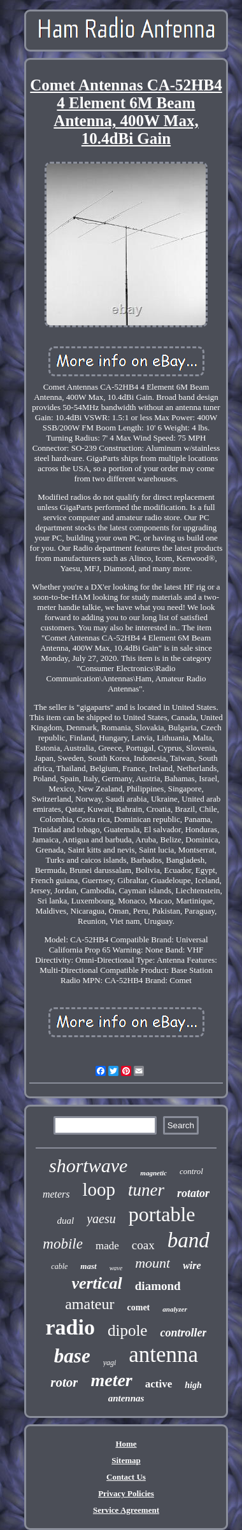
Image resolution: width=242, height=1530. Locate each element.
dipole (128, 1330)
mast (88, 1266)
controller (183, 1332)
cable (59, 1266)
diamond (158, 1286)
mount (152, 1263)
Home (125, 1444)
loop (99, 1189)
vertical (96, 1283)
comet (138, 1307)
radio (70, 1327)
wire (192, 1265)
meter (111, 1380)
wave (116, 1267)
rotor (64, 1382)
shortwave (88, 1165)
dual (65, 1220)
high (193, 1385)
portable (162, 1214)
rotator (193, 1193)
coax (143, 1245)
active (158, 1384)
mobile (63, 1244)
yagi (110, 1362)
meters (56, 1194)
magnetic (153, 1173)
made (107, 1246)
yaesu (101, 1219)
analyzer (174, 1309)
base (72, 1356)
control (191, 1171)
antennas (126, 1398)
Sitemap (126, 1460)
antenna (163, 1354)
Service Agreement (126, 1510)
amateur (89, 1304)
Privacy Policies (126, 1493)
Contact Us (126, 1477)
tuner (146, 1190)
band (188, 1240)
